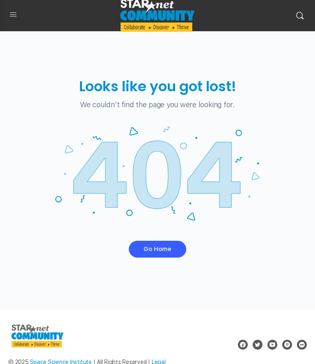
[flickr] (302, 345)
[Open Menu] (13, 16)
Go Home (157, 249)
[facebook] (243, 345)
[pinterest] (287, 345)
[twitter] (257, 345)
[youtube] (272, 345)
